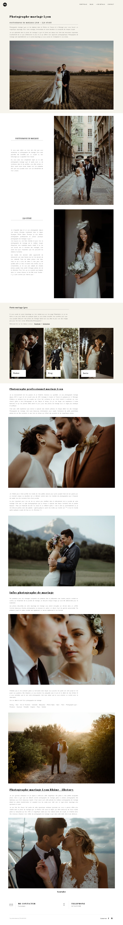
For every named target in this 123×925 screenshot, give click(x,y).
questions (19, 693)
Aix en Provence (25, 705)
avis (36, 401)
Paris (62, 705)
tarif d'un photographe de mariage (30, 700)
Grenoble (34, 705)
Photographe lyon (71, 705)
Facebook (37, 324)
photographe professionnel (19, 236)
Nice (17, 705)
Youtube (61, 892)
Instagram (46, 324)
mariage (75, 800)
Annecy (12, 705)
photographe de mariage (47, 798)
